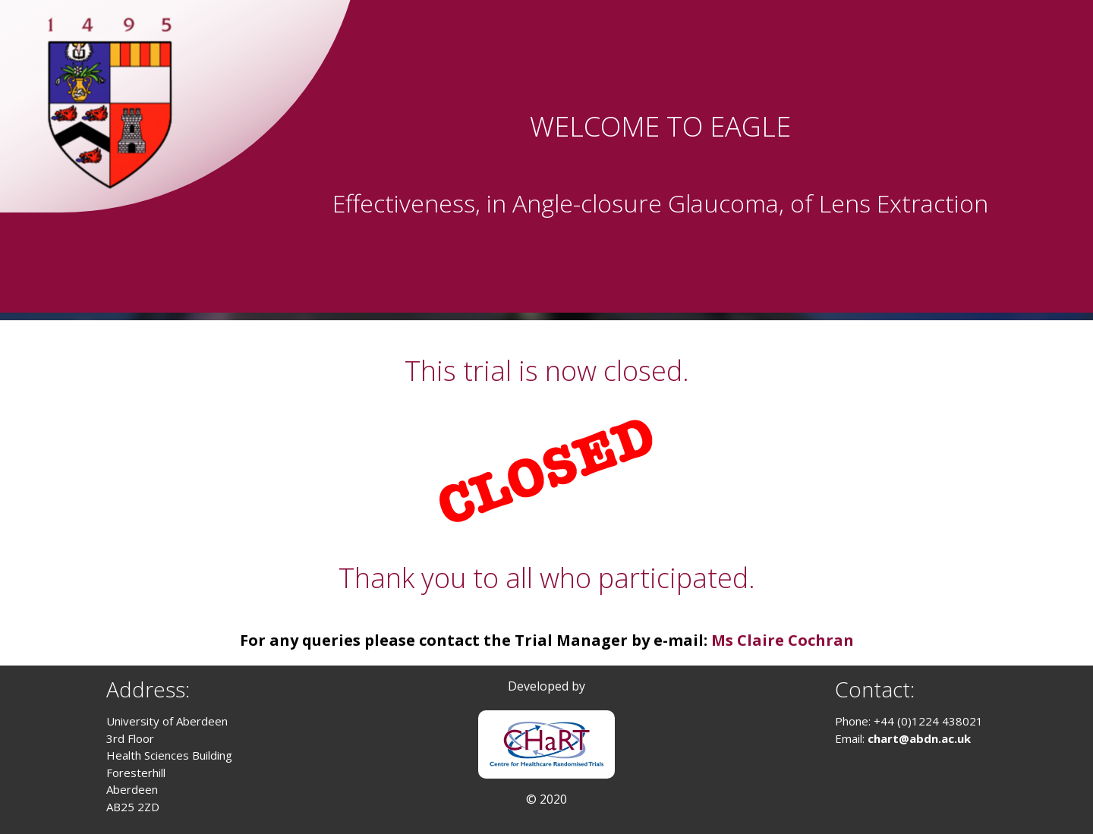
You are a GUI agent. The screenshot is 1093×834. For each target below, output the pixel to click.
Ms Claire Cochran (782, 640)
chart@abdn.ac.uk (919, 738)
